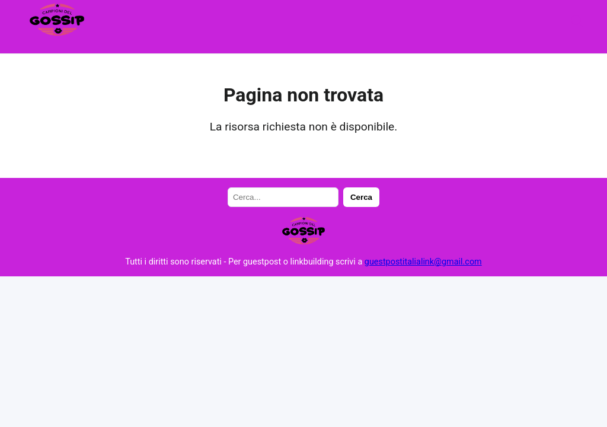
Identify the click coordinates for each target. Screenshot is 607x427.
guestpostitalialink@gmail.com (423, 262)
